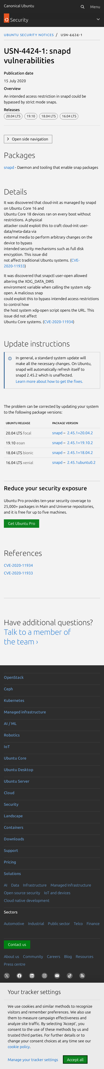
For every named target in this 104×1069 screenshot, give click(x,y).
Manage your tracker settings (33, 1059)
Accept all (75, 1059)
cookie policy (19, 1046)
